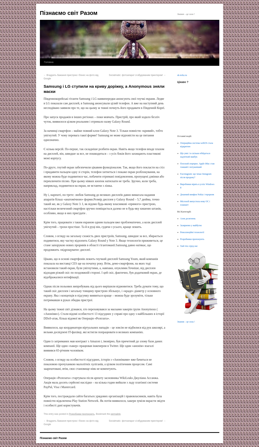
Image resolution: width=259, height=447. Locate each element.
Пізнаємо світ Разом (69, 13)
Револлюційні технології (192, 232)
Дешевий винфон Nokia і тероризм (197, 194)
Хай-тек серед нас (189, 246)
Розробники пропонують (81, 414)
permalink (116, 414)
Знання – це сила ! (186, 321)
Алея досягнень (187, 218)
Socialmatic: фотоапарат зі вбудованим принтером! (137, 75)
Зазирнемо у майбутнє (191, 225)
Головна (48, 62)
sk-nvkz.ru (182, 75)
